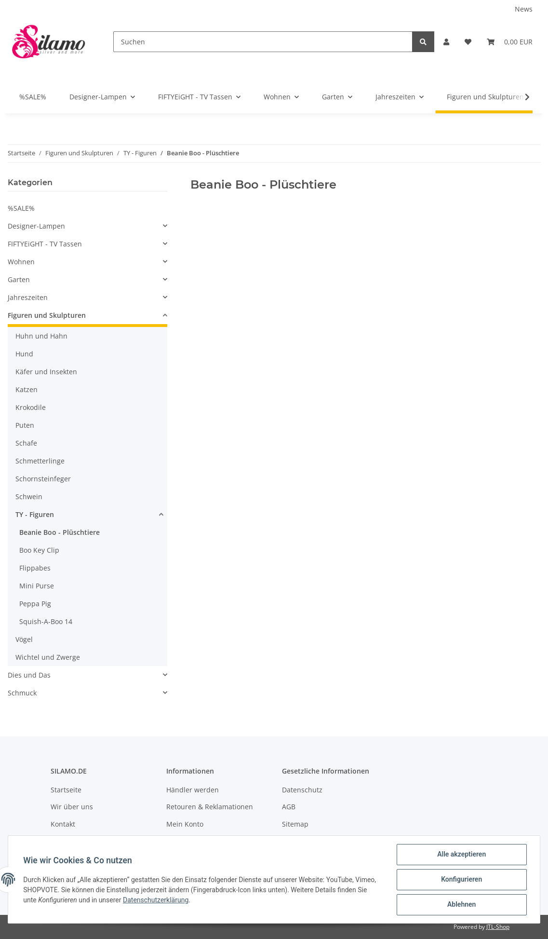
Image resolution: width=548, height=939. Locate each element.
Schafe (26, 443)
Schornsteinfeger (43, 478)
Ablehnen (461, 905)
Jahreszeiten (28, 297)
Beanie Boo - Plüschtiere (59, 532)
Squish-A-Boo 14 (45, 621)
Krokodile (30, 407)
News (524, 9)
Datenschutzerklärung (156, 900)
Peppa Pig (35, 603)
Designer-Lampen (36, 226)
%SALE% (21, 208)
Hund (24, 353)
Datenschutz (302, 789)
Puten (24, 425)
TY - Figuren (34, 514)
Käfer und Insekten (46, 371)
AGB (288, 806)
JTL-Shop (497, 927)
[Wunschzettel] (468, 41)
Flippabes (35, 567)
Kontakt (63, 824)
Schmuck (22, 692)
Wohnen (21, 261)
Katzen (26, 389)
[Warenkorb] (509, 41)
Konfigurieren (461, 880)
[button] (446, 41)
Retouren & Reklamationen (209, 806)
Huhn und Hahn (41, 335)
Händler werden (192, 789)
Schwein (28, 496)
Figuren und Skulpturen (47, 315)
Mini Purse (36, 585)
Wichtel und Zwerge (47, 657)
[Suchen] (263, 41)
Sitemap (295, 824)
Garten (19, 279)
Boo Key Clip (39, 550)
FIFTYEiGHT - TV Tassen (45, 243)
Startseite (66, 789)
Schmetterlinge (40, 460)
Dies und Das (29, 675)
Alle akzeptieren (461, 854)
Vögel (24, 639)
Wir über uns (72, 806)
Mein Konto (184, 824)
